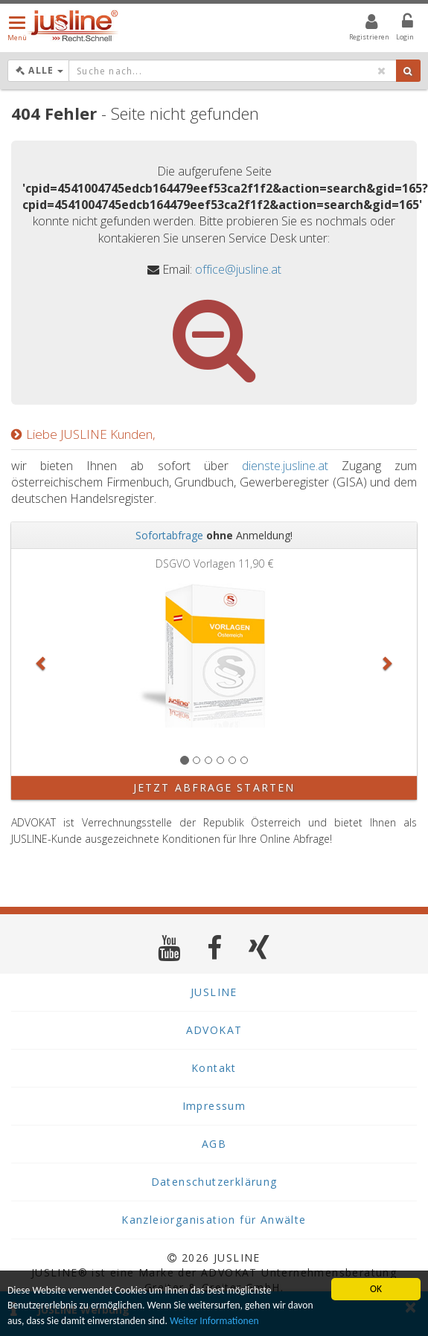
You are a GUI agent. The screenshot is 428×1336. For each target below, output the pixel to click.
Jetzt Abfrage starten (214, 787)
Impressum (214, 1106)
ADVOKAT (214, 1030)
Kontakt (214, 1068)
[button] (41, 662)
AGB (214, 1144)
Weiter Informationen (214, 1320)
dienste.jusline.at (285, 465)
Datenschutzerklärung (214, 1182)
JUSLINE (214, 992)
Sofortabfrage (169, 535)
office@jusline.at (238, 269)
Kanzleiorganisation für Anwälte (213, 1220)
